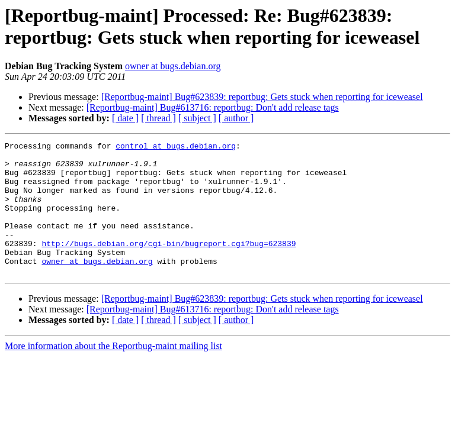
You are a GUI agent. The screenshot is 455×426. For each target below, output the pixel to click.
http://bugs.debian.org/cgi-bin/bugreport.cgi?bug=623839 (168, 264)
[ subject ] (197, 118)
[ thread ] (158, 118)
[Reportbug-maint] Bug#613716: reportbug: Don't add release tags (212, 107)
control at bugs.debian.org (176, 147)
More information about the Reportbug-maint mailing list (113, 372)
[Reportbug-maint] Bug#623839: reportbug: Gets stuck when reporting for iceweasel (262, 97)
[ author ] (236, 118)
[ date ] (125, 118)
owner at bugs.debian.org (172, 66)
